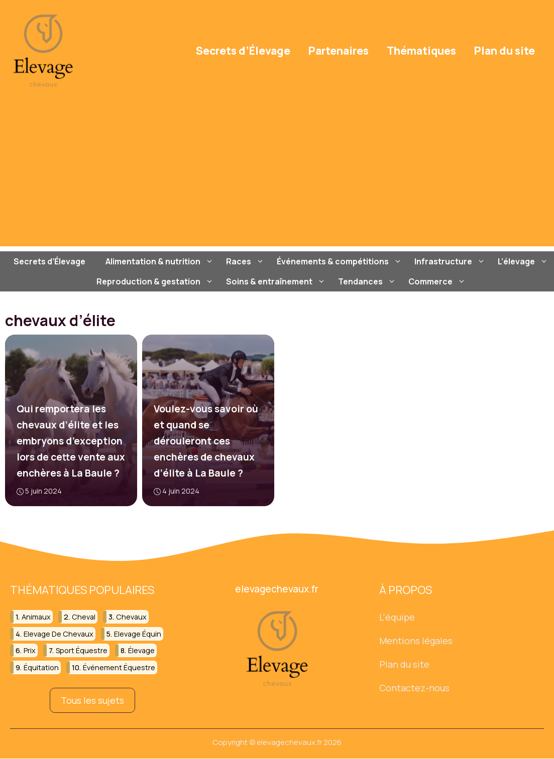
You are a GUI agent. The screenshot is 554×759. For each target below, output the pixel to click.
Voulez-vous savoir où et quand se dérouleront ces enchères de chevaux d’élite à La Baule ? (206, 441)
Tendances (368, 281)
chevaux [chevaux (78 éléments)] (131, 617)
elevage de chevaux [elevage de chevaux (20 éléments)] (58, 634)
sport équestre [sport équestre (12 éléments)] (81, 650)
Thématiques (421, 51)
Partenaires (338, 51)
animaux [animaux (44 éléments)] (36, 617)
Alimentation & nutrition (160, 261)
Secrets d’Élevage (243, 51)
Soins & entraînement (277, 281)
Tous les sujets (92, 700)
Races (246, 261)
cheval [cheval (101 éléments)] (83, 617)
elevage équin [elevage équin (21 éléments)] (137, 634)
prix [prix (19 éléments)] (30, 650)
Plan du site (504, 51)
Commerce (438, 281)
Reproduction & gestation (156, 281)
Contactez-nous (414, 688)
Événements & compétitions (340, 261)
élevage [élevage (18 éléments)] (141, 650)
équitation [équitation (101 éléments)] (41, 667)
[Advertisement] (277, 176)
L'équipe (397, 618)
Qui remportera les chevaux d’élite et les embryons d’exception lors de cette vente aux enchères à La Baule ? (71, 441)
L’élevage (524, 261)
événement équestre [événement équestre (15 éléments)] (119, 667)
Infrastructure (451, 261)
